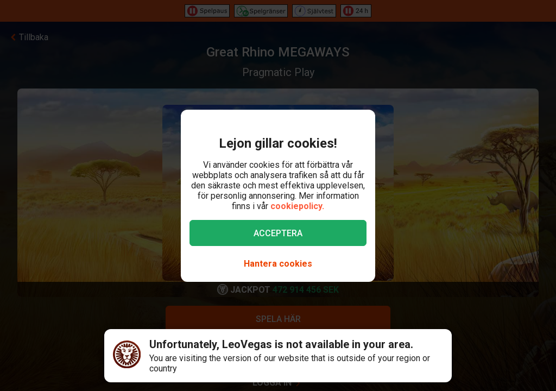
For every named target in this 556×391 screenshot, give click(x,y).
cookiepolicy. (297, 206)
